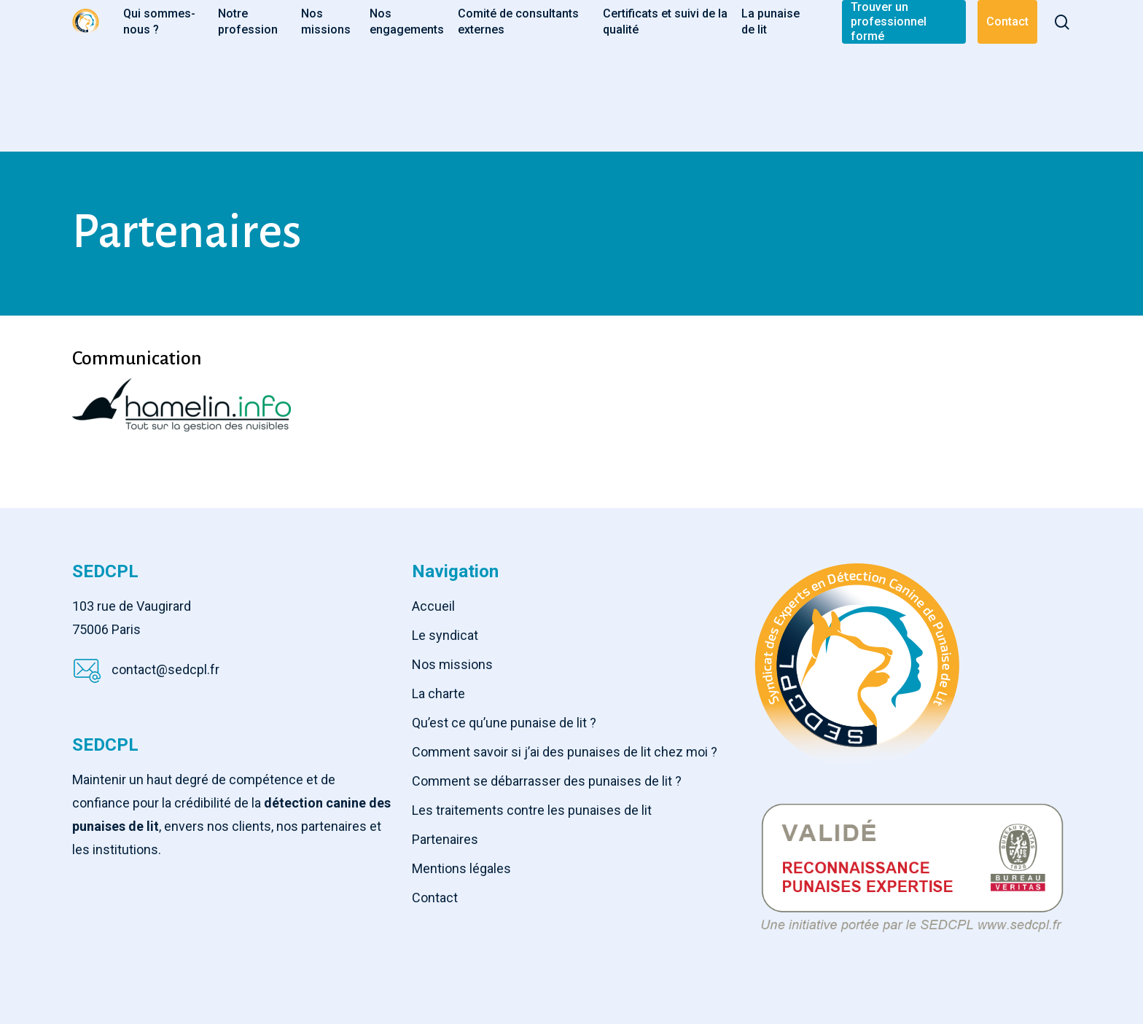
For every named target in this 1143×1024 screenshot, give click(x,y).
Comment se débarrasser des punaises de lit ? (547, 781)
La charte (438, 693)
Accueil (433, 606)
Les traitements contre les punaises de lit (532, 810)
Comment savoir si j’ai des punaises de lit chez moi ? (564, 751)
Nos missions (452, 664)
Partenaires (445, 839)
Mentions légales (461, 868)
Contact (435, 897)
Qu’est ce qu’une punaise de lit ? (504, 722)
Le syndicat (445, 635)
